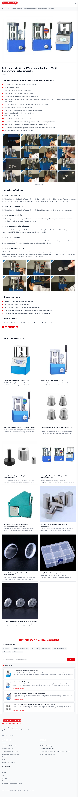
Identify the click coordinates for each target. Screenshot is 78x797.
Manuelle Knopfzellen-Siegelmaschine (16, 304)
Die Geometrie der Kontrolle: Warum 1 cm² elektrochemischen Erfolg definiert (29, 323)
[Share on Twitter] (9, 327)
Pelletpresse (34, 648)
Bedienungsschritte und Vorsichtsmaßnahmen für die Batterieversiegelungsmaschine (33, 8)
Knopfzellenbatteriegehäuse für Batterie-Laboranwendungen (16, 573)
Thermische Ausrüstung (47, 748)
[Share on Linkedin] (6, 327)
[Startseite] (2, 8)
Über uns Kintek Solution (9, 746)
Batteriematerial (17, 652)
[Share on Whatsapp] (17, 327)
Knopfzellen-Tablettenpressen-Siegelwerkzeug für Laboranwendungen (27, 313)
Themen (4, 778)
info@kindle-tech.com (12, 727)
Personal (4, 757)
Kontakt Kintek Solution (8, 762)
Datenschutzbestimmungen (10, 781)
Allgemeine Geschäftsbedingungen (12, 783)
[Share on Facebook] (3, 327)
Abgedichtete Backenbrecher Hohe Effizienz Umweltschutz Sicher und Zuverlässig (16, 525)
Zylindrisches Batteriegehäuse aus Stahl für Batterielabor (54, 525)
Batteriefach (6, 652)
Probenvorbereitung (46, 746)
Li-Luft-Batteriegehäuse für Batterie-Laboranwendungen (20, 621)
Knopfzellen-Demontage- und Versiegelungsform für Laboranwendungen (28, 310)
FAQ (3, 775)
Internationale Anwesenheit (10, 751)
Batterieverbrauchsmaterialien (20, 648)
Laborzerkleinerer (45, 648)
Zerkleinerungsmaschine (59, 648)
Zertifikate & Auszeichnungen (10, 754)
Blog (3, 759)
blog (8, 8)
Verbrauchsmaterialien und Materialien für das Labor (55, 751)
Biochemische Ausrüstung (47, 754)
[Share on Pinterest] (11, 327)
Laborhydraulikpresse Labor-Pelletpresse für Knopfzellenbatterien (54, 476)
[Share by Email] (14, 327)
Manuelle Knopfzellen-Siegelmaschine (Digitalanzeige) (22, 307)
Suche (71, 659)
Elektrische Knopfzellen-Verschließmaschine (18, 301)
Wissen (4, 772)
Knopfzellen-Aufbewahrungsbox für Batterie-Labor (56, 573)
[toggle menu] (76, 3)
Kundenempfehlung (7, 748)
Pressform (6, 648)
